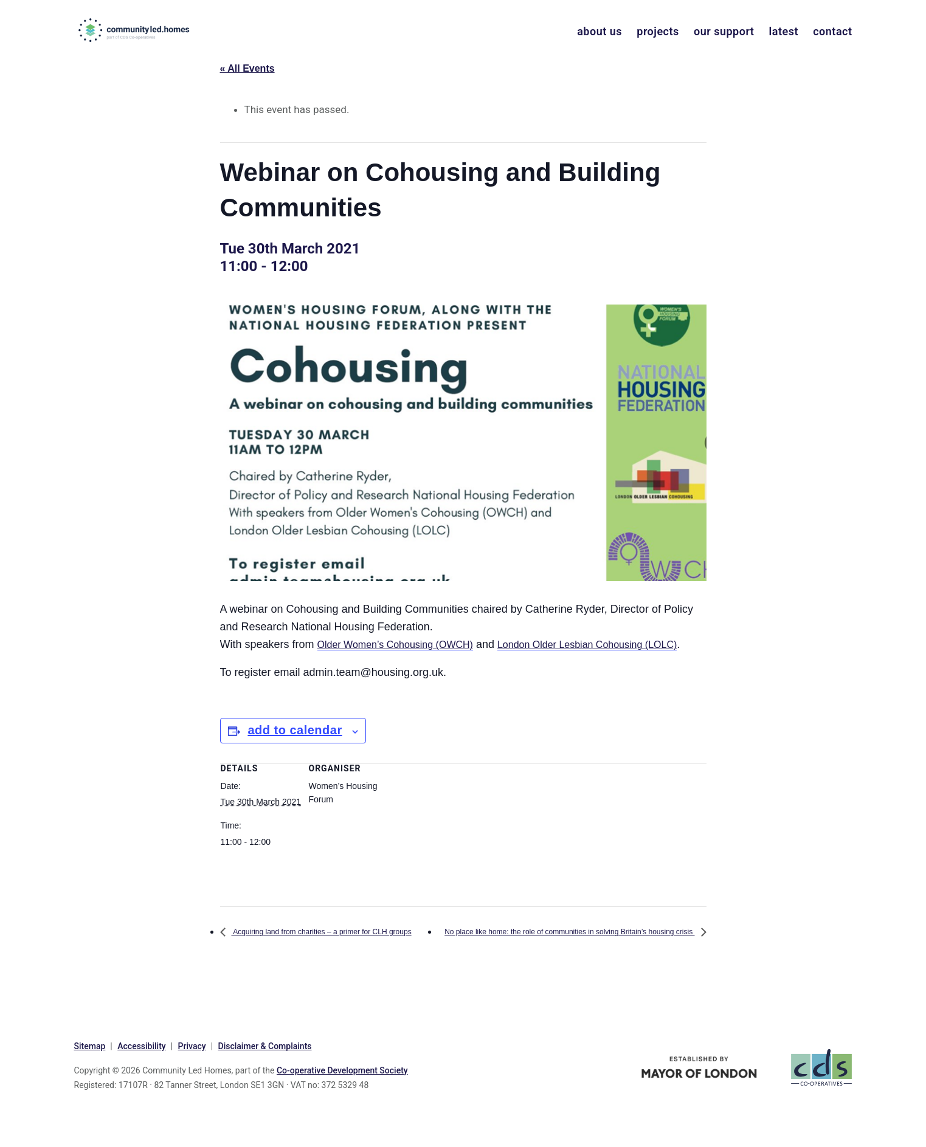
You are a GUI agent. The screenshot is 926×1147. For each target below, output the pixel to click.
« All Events (247, 68)
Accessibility (141, 1081)
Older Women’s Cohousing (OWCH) (404, 644)
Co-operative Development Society (342, 1104)
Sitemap (90, 1081)
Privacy (192, 1081)
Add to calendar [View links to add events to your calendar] (294, 747)
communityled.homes (124, 29)
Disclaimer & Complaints (265, 1081)
